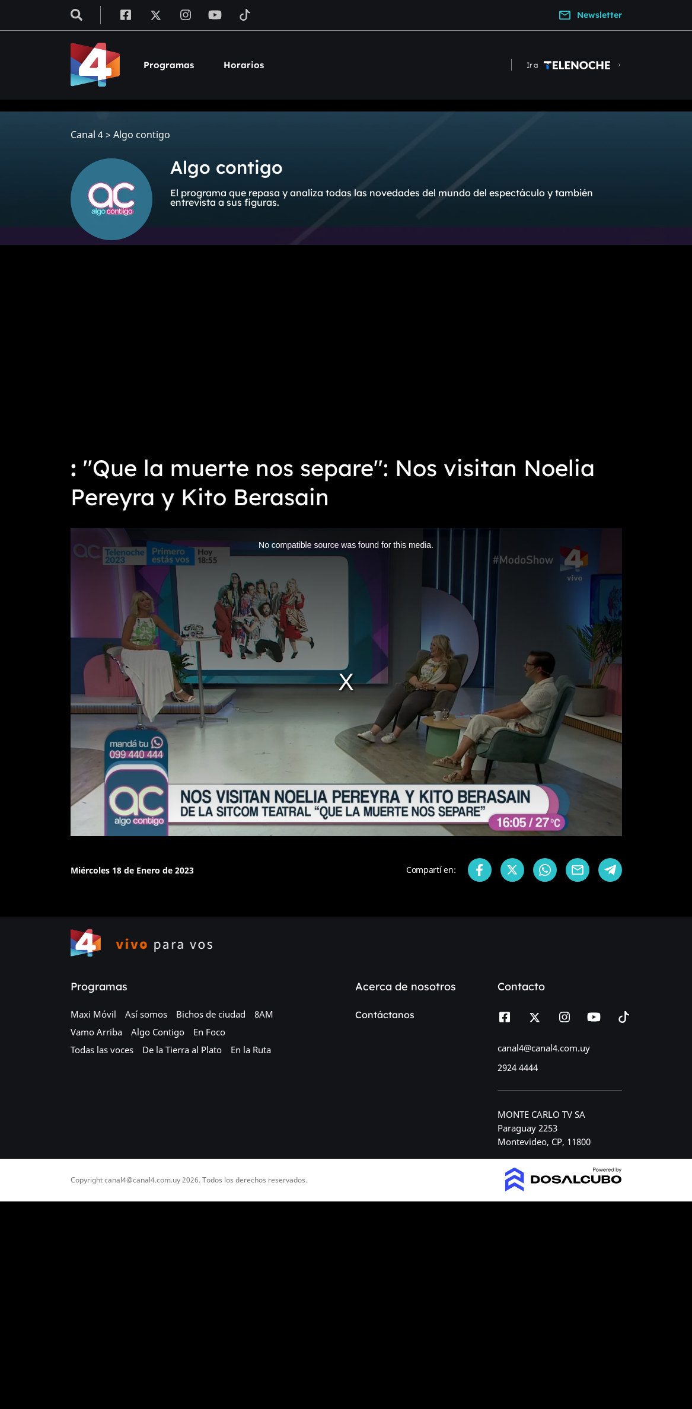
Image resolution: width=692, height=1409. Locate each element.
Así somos (146, 1014)
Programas (168, 65)
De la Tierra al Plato (182, 1050)
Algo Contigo (157, 1032)
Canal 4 (87, 135)
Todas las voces (102, 1050)
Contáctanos (384, 1015)
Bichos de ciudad (210, 1014)
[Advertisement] (346, 356)
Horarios (244, 65)
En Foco (209, 1032)
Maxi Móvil (93, 1014)
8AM (263, 1014)
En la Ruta (251, 1050)
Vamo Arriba (96, 1032)
